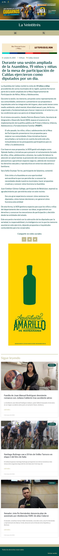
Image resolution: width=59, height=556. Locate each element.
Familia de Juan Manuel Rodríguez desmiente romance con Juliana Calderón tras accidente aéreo (28, 396)
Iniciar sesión (52, 553)
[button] (15, 33)
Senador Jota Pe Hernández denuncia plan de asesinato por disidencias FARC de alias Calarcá (26, 514)
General (36, 58)
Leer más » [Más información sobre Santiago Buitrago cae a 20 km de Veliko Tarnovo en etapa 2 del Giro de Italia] (7, 468)
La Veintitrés (29, 25)
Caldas (30, 58)
